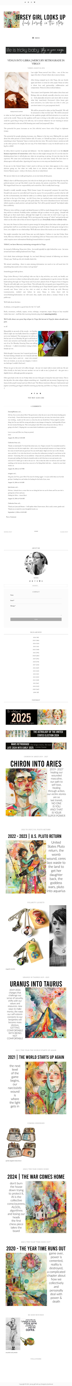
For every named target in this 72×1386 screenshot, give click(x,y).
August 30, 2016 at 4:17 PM (16, 469)
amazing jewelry (51, 314)
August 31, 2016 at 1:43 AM (16, 482)
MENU (36, 38)
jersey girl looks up (35, 1384)
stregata (10, 474)
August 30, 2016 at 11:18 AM (16, 438)
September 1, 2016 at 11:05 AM (17, 512)
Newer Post (8, 532)
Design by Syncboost (47, 1384)
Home (36, 531)
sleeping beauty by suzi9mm (16, 111)
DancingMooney (13, 412)
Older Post (64, 532)
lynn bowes (11, 487)
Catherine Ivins (12, 443)
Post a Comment (11, 517)
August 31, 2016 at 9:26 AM (16, 499)
